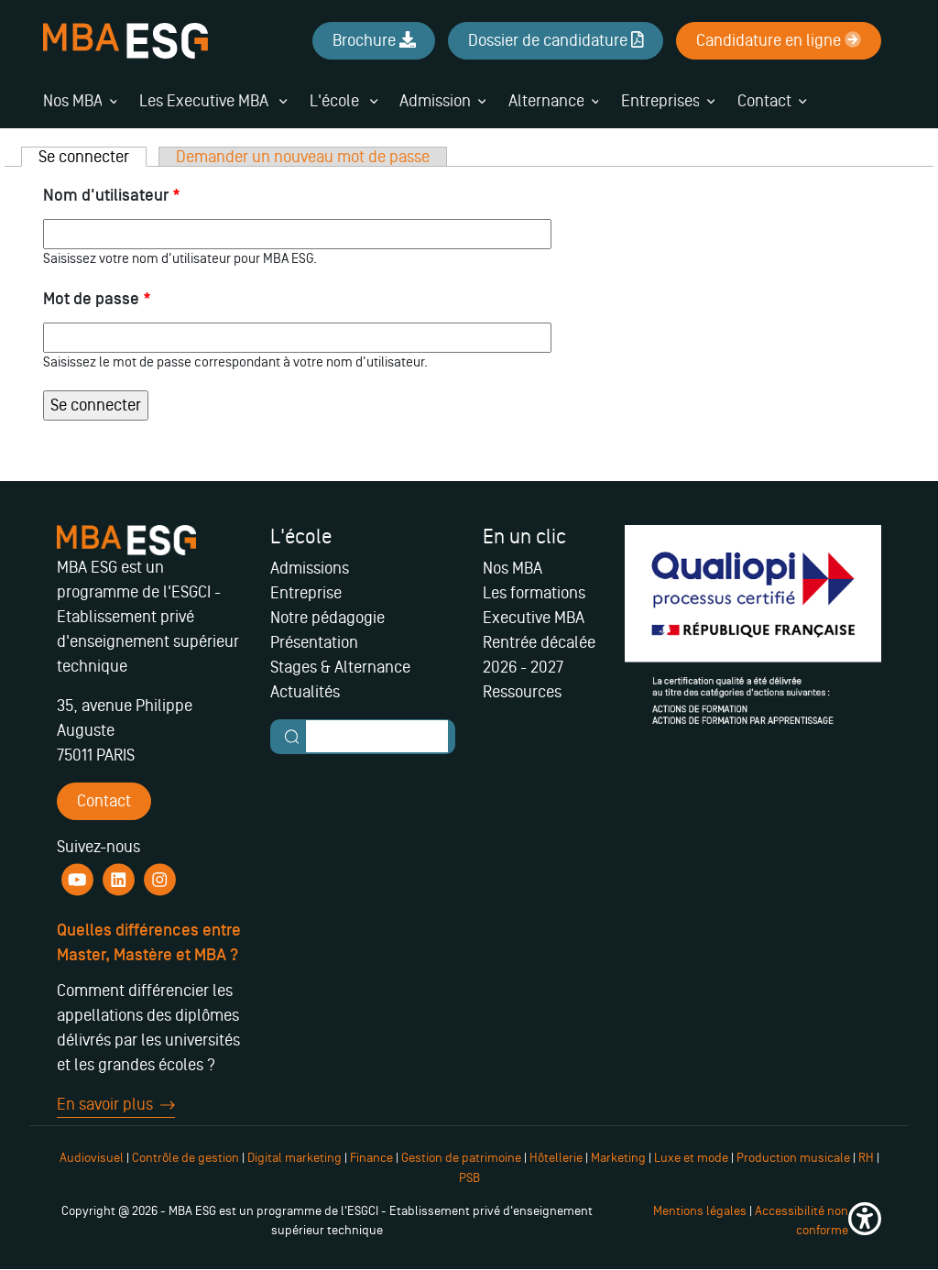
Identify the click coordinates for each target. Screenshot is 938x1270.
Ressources (522, 692)
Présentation (314, 642)
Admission (435, 101)
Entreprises (660, 101)
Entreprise (306, 593)
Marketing (618, 1158)
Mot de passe (97, 299)
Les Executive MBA (213, 101)
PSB (469, 1178)
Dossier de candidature (556, 40)
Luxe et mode (691, 1158)
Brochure (374, 40)
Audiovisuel (92, 1158)
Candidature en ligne (778, 40)
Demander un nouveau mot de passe (303, 157)
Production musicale (793, 1158)
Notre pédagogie (327, 617)
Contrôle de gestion (185, 1158)
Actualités (305, 692)
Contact (764, 101)
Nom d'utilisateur (111, 195)
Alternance (546, 101)
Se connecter (92, 157)
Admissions (309, 568)
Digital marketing (294, 1158)
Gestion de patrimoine (459, 1158)
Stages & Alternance (340, 667)
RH (867, 1158)
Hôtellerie (556, 1158)
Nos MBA (73, 101)
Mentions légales (700, 1211)
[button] (864, 1221)
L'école (343, 101)
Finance (371, 1158)
